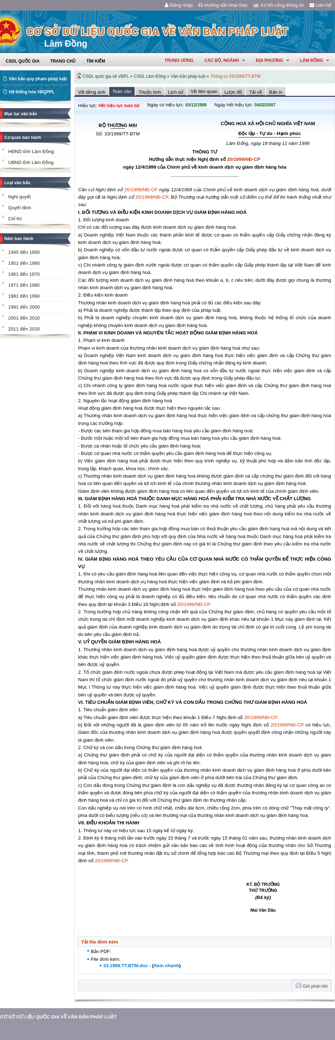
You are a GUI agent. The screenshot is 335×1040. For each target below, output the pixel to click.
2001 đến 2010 (24, 318)
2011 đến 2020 (24, 329)
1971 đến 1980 (24, 285)
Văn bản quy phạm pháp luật (38, 78)
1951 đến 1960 (24, 263)
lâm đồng (314, 60)
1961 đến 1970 (24, 274)
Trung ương (178, 60)
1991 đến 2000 (24, 307)
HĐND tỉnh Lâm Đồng (31, 151)
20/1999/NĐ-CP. (194, 604)
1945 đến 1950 (24, 252)
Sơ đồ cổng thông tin (278, 5)
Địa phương (272, 60)
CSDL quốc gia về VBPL (106, 76)
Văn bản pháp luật (188, 76)
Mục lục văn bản (20, 113)
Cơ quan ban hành (22, 137)
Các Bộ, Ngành (224, 60)
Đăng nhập (179, 5)
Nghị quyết (19, 196)
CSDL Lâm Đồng (150, 76)
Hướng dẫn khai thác (223, 5)
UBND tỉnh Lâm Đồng (31, 162)
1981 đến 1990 (24, 296)
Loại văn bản (17, 182)
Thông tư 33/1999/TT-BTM (235, 76)
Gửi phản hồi (315, 986)
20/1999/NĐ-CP (243, 159)
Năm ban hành (19, 238)
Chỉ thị (15, 218)
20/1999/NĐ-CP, (152, 197)
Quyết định (19, 207)
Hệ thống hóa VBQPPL (31, 91)
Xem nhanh (166, 965)
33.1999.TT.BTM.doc (125, 965)
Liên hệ (320, 5)
